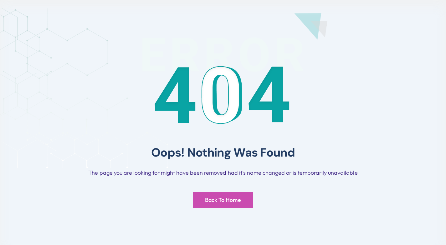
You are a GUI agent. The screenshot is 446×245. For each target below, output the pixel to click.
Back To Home (223, 199)
